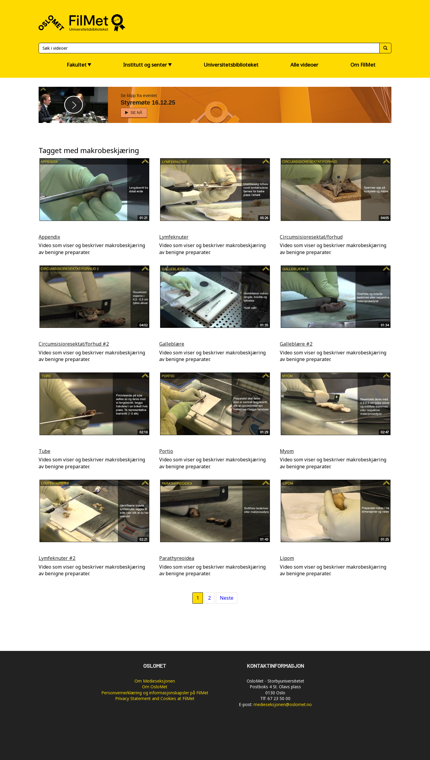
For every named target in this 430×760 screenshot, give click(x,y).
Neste (226, 598)
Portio (166, 451)
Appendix (49, 237)
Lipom (287, 558)
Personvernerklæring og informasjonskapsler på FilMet (154, 693)
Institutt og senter (145, 64)
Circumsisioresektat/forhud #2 (74, 344)
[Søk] (209, 48)
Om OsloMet (154, 686)
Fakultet (77, 64)
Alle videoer (304, 64)
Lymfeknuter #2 (57, 558)
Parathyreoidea (176, 558)
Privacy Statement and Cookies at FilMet (154, 698)
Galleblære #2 (296, 344)
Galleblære (171, 344)
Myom (287, 451)
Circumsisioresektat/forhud (311, 237)
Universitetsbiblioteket (231, 64)
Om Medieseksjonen (154, 681)
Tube (44, 451)
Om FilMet (362, 64)
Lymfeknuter (173, 237)
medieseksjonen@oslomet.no (283, 704)
